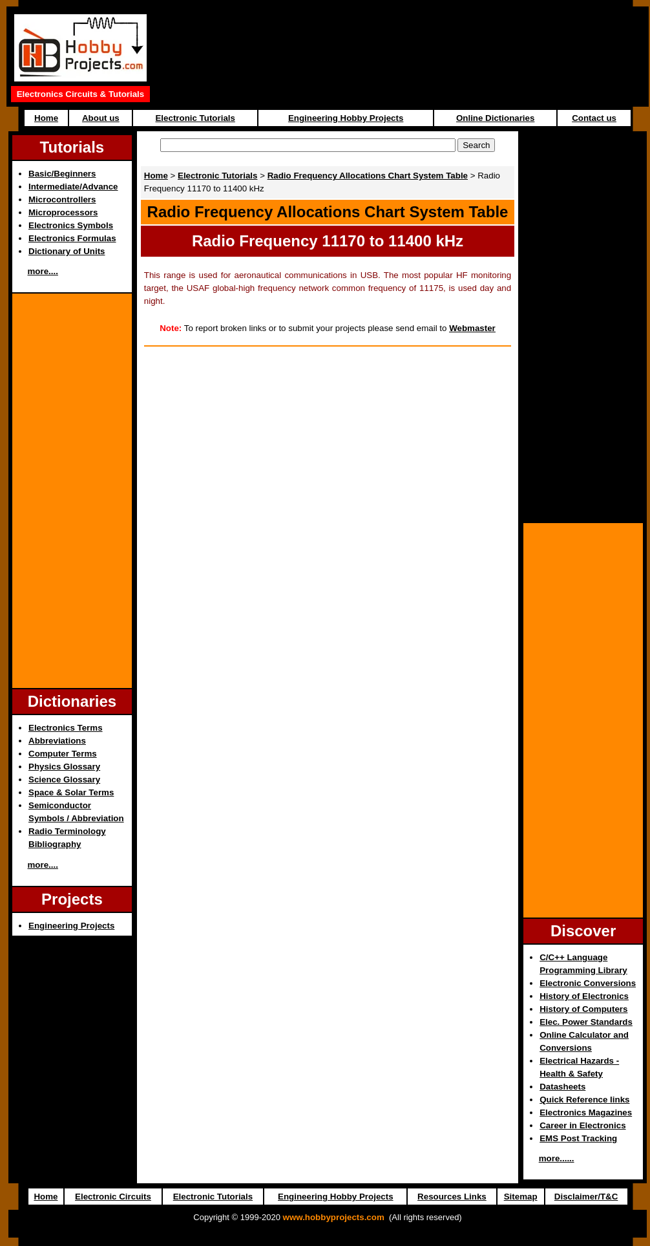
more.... (43, 271)
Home (46, 118)
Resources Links (452, 1196)
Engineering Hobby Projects (345, 118)
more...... (556, 1158)
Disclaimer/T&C (586, 1196)
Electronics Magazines (586, 1112)
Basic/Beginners (62, 173)
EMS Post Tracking (578, 1138)
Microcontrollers (62, 199)
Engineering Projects (71, 925)
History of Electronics (584, 996)
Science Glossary (64, 779)
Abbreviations (57, 741)
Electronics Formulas (72, 238)
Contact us (594, 118)
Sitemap (521, 1196)
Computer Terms (62, 753)
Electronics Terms (65, 728)
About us (101, 118)
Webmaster (472, 328)
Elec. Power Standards (586, 1022)
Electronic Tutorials (195, 118)
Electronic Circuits (113, 1196)
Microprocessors (63, 212)
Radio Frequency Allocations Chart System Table (367, 175)
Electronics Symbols (70, 225)
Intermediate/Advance (73, 186)
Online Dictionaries (495, 118)
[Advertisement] (71, 491)
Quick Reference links (584, 1099)
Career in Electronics (582, 1125)
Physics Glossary (64, 766)
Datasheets (562, 1086)
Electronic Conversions (588, 983)
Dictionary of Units (66, 251)
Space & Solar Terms (71, 792)
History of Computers (583, 1009)
